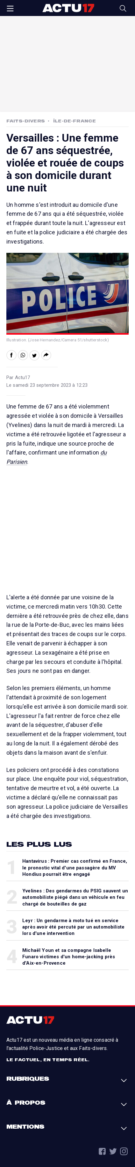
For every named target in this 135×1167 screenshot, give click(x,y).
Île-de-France (74, 120)
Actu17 (68, 8)
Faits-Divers (25, 120)
